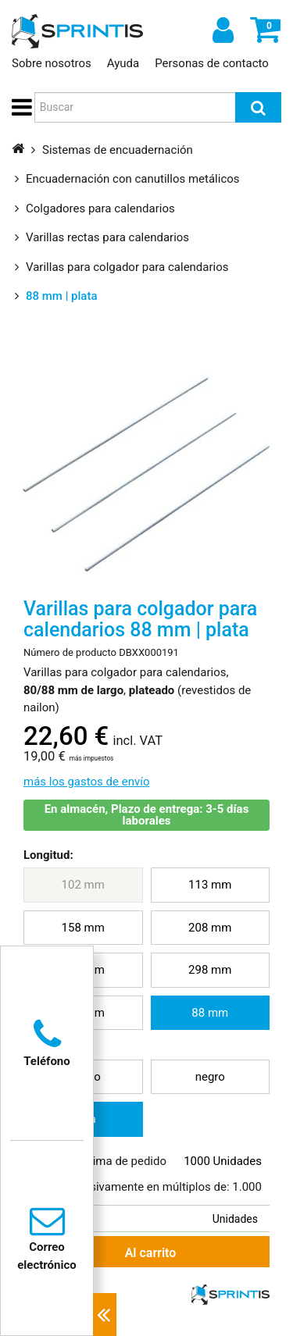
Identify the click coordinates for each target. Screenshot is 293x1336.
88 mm (209, 1013)
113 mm (209, 885)
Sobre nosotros (51, 63)
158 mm (83, 928)
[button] (19, 107)
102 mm (83, 885)
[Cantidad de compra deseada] (154, 1218)
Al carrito (100, 1252)
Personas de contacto (212, 63)
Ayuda (123, 63)
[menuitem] (83, 885)
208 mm (209, 928)
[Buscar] (258, 107)
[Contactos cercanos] (104, 1314)
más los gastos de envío (86, 782)
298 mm (209, 970)
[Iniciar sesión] (221, 30)
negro (210, 1077)
